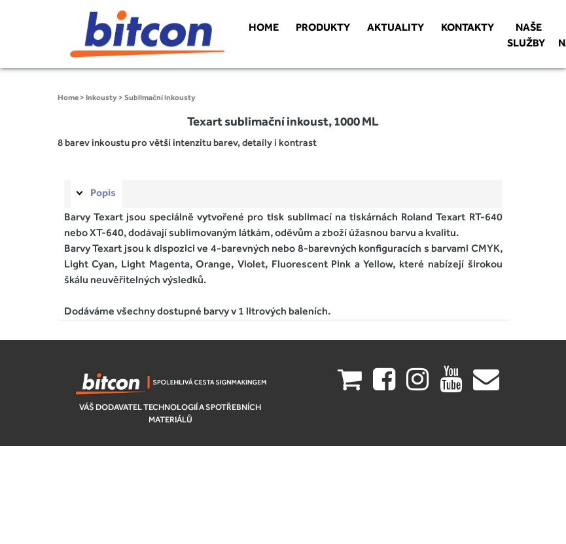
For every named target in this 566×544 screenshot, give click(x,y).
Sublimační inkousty (160, 97)
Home (68, 97)
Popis (103, 192)
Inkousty (101, 97)
